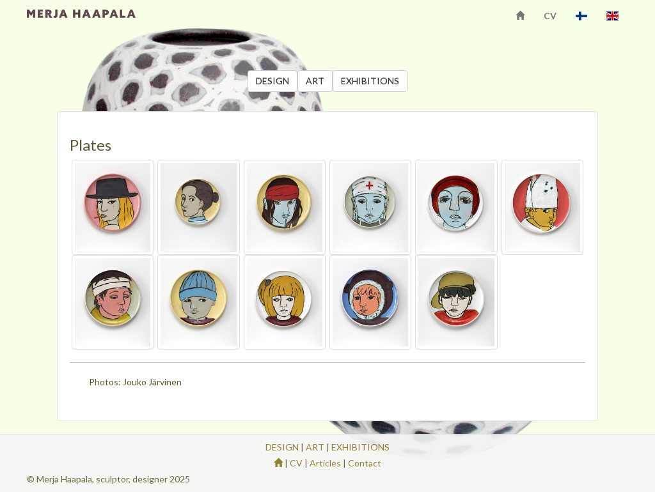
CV (550, 15)
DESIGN (272, 80)
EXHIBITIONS (370, 80)
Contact (364, 462)
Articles (325, 462)
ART (315, 80)
